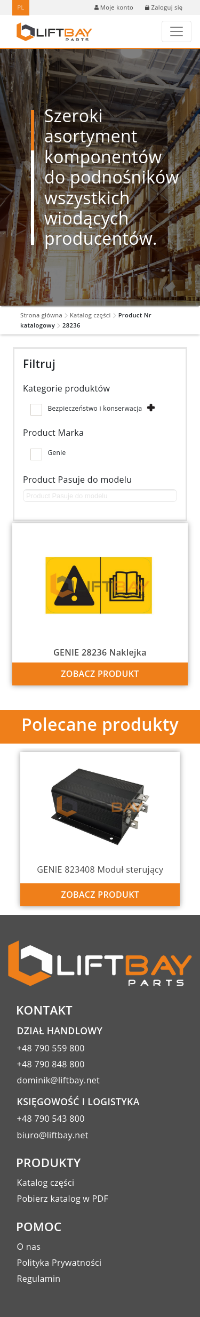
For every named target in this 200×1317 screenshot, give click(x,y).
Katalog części (90, 315)
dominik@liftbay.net (58, 1080)
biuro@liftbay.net (53, 1135)
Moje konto (113, 7)
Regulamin (39, 1278)
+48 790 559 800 (51, 1048)
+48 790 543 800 (51, 1118)
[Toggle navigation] (176, 31)
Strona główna (41, 315)
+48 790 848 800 (51, 1064)
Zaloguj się (163, 7)
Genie (56, 452)
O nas (29, 1246)
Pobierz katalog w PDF (62, 1198)
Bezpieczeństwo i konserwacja (94, 408)
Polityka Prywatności (59, 1262)
